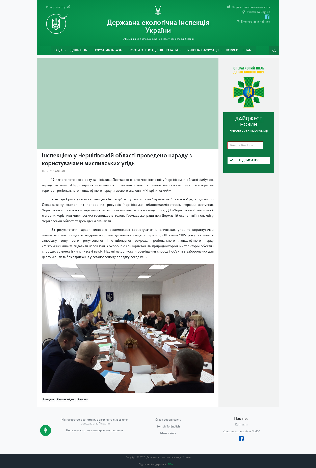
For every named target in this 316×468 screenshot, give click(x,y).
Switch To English (168, 426)
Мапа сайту (168, 433)
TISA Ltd (172, 464)
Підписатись (245, 160)
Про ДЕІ (58, 50)
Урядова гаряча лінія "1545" (241, 431)
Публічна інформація (203, 50)
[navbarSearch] (274, 50)
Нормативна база (108, 50)
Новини (232, 50)
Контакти (241, 424)
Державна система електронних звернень (95, 430)
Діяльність (79, 50)
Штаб (246, 50)
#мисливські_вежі (66, 399)
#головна (82, 399)
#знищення (48, 399)
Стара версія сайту (168, 419)
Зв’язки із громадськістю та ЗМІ (154, 50)
